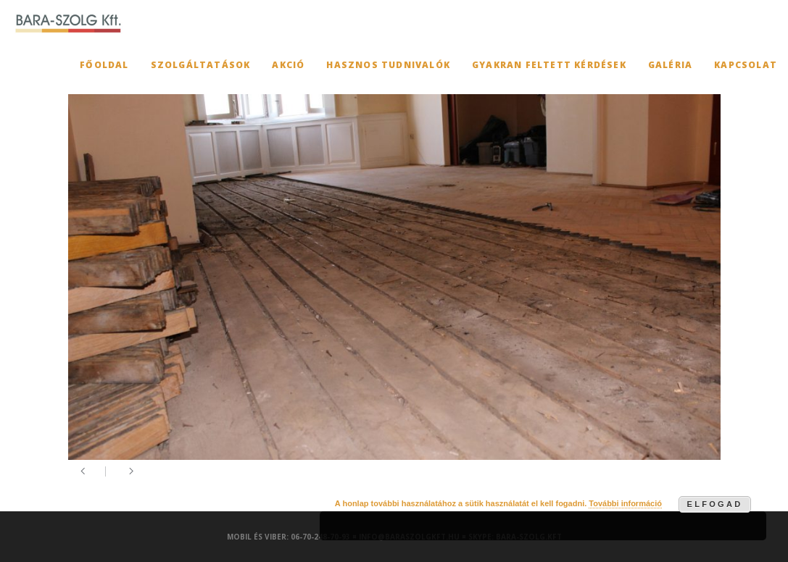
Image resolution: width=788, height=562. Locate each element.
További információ (625, 503)
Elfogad (715, 504)
